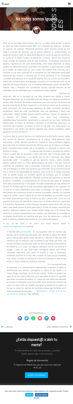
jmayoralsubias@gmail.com (14, 226)
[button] (69, 4)
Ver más (36, 398)
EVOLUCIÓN (26, 232)
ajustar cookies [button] (41, 395)
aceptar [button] (29, 395)
